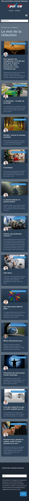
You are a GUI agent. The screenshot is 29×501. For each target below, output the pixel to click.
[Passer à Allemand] (17, 11)
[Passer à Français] (11, 11)
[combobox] (14, 21)
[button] (26, 15)
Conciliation (8, 167)
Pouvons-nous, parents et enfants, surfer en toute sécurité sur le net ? (13, 441)
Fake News (7, 273)
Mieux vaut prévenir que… (13, 341)
